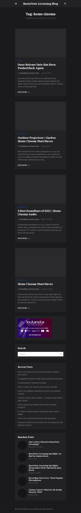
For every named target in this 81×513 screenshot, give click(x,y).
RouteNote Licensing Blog (40, 3)
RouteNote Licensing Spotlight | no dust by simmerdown (45, 455)
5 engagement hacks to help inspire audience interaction (40, 379)
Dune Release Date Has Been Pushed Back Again (37, 66)
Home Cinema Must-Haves (35, 284)
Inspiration (22, 134)
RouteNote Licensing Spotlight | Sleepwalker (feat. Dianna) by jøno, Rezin (45, 467)
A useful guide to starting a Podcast (32, 383)
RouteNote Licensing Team (29, 73)
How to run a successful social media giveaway (37, 418)
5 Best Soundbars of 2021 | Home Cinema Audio (39, 212)
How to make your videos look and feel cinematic (37, 387)
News (20, 61)
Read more (24, 92)
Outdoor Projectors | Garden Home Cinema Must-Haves (37, 139)
